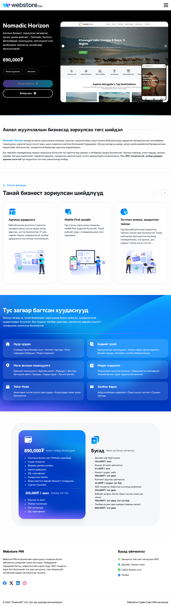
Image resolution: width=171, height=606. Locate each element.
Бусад (97, 451)
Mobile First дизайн (78, 219)
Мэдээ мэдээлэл (109, 365)
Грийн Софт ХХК (148, 602)
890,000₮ (34, 451)
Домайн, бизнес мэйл (133, 564)
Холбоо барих (107, 387)
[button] (164, 193)
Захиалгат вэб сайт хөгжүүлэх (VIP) (140, 559)
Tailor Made (21, 387)
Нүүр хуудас (22, 344)
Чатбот (125, 575)
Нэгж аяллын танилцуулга (32, 365)
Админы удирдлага (22, 219)
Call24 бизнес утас (131, 569)
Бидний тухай (107, 344)
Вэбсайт (131, 602)
